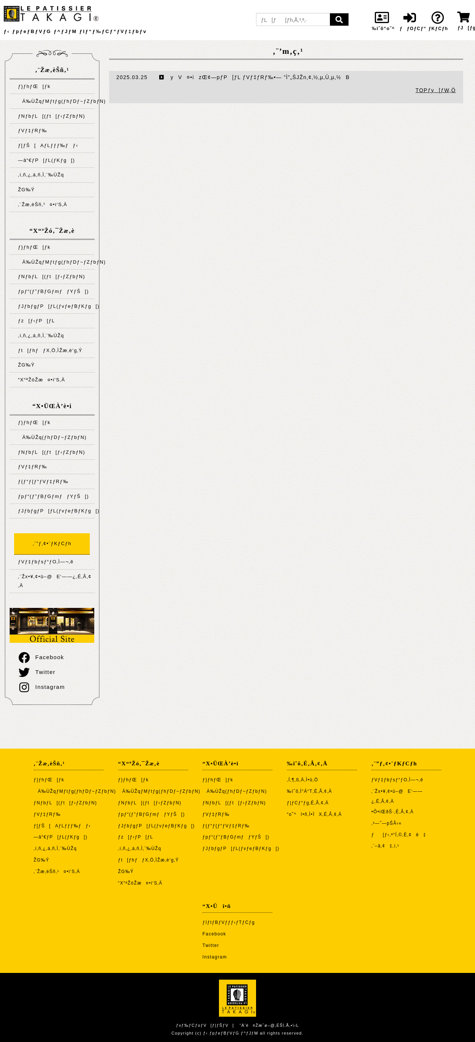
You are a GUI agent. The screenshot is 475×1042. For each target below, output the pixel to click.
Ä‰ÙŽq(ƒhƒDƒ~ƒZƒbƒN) (52, 437)
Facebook (40, 657)
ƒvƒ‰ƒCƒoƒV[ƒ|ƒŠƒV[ (205, 1025)
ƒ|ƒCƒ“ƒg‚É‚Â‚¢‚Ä (308, 802)
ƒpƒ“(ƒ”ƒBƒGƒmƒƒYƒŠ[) (53, 291)
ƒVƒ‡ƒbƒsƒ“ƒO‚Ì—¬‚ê (45, 561)
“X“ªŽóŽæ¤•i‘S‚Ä (41, 379)
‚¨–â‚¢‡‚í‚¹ (385, 846)
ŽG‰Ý (26, 189)
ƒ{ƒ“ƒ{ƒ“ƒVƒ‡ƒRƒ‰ (43, 481)
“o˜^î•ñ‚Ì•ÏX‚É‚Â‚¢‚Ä (314, 814)
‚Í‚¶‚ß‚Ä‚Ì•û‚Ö (302, 779)
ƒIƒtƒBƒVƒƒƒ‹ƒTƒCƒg (229, 922)
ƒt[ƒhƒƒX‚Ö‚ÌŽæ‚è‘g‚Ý (50, 350)
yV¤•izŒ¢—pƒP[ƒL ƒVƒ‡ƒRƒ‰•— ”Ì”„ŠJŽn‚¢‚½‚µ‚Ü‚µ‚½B (254, 77)
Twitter (36, 672)
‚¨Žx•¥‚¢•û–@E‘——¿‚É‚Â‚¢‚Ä (54, 581)
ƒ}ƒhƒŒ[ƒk (34, 86)
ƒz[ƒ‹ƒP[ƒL (36, 320)
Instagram (41, 687)
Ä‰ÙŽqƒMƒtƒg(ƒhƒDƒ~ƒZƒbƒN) (56, 101)
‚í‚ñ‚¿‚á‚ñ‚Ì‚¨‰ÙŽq (41, 175)
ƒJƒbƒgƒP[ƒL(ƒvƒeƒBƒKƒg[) (56, 306)
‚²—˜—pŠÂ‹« (386, 823)
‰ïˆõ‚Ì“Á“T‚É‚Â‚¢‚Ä (309, 791)
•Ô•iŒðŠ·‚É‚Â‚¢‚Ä (392, 811)
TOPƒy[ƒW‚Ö (436, 90)
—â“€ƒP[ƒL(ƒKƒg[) (46, 160)
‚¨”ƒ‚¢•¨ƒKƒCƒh (52, 543)
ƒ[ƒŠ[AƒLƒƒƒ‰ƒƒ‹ (48, 145)
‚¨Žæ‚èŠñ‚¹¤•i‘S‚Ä (42, 204)
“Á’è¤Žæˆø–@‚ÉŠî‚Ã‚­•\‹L (269, 1025)
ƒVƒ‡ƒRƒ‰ (32, 130)
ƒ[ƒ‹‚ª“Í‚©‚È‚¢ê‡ (398, 834)
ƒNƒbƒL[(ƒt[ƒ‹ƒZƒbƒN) (51, 116)
